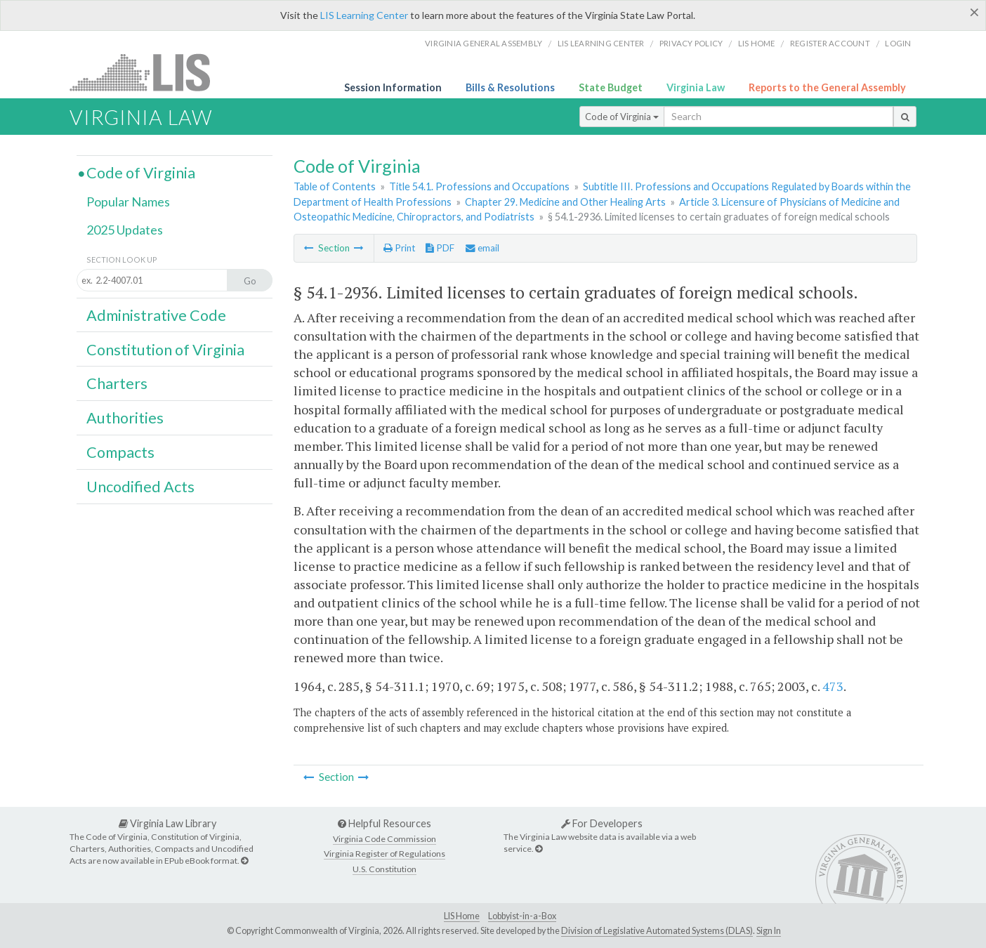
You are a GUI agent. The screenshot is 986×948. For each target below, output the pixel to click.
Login (898, 43)
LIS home (756, 43)
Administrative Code (156, 315)
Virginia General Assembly (483, 43)
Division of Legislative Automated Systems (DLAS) (657, 931)
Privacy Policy (691, 43)
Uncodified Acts (140, 487)
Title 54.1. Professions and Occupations (479, 186)
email (482, 248)
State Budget (611, 87)
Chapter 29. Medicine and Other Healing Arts (565, 202)
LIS (148, 72)
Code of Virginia (622, 116)
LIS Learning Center (364, 15)
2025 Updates (124, 229)
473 (832, 686)
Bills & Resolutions (510, 87)
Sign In (768, 931)
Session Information (393, 87)
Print (399, 248)
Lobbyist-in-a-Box (522, 916)
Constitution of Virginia (165, 350)
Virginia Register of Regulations (384, 853)
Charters (116, 383)
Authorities (125, 418)
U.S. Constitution (384, 869)
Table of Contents (335, 186)
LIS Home (462, 916)
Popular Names (128, 201)
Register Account (830, 43)
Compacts (120, 452)
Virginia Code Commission (384, 839)
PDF (440, 248)
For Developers (602, 823)
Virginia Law (695, 87)
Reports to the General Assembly (827, 87)
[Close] (974, 12)
